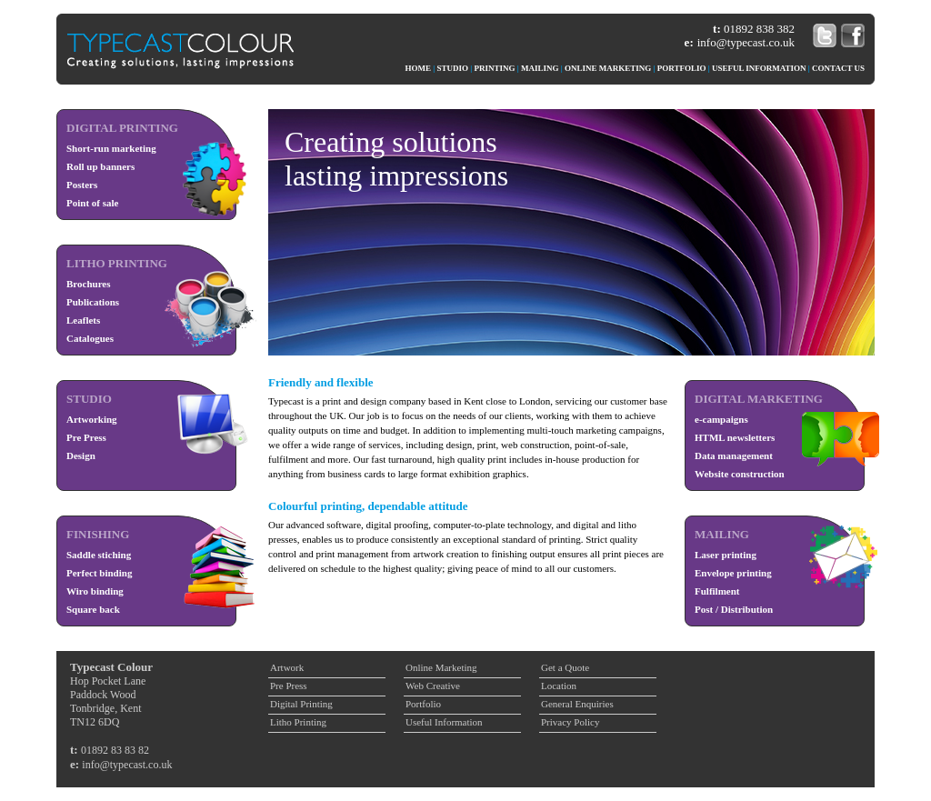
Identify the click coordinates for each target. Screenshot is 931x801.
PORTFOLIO (681, 68)
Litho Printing (298, 721)
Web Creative (432, 685)
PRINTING (495, 68)
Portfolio (423, 703)
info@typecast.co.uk (746, 42)
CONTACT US (838, 68)
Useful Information (444, 721)
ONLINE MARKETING (608, 68)
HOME (418, 68)
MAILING (540, 68)
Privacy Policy (570, 721)
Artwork (287, 667)
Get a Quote (565, 667)
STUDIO (453, 68)
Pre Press (288, 685)
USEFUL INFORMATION (759, 68)
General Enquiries (577, 703)
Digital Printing (301, 703)
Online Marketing (441, 667)
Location (558, 685)
